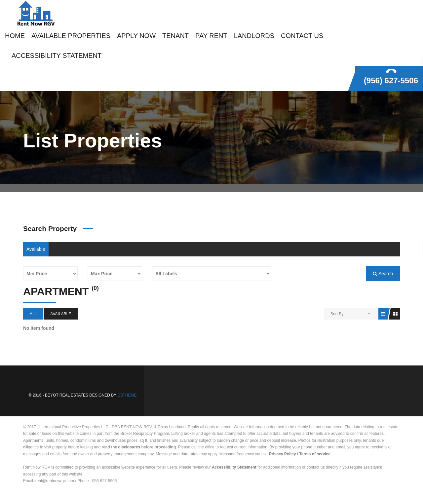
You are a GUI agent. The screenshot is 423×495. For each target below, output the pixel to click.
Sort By (336, 314)
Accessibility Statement (234, 467)
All (33, 314)
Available (35, 249)
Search (383, 273)
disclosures (129, 447)
